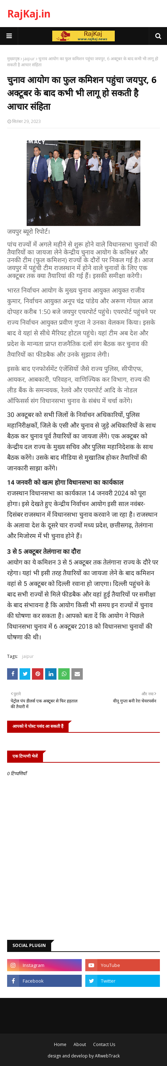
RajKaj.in (28, 13)
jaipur (29, 59)
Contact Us (104, 1044)
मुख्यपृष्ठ (13, 59)
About (80, 1044)
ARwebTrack (107, 1056)
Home (60, 1044)
